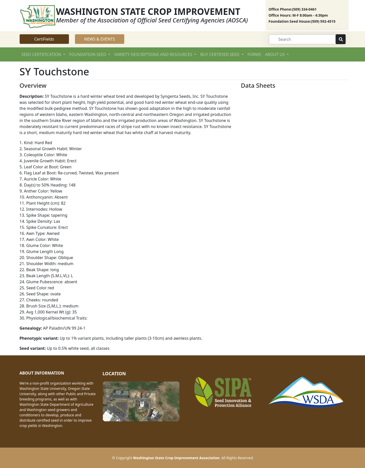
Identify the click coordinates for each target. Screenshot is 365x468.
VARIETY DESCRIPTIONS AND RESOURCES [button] (153, 54)
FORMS (254, 54)
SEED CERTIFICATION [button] (42, 54)
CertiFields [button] (44, 39)
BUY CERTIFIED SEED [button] (220, 54)
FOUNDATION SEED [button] (88, 54)
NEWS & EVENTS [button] (99, 39)
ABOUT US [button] (275, 54)
